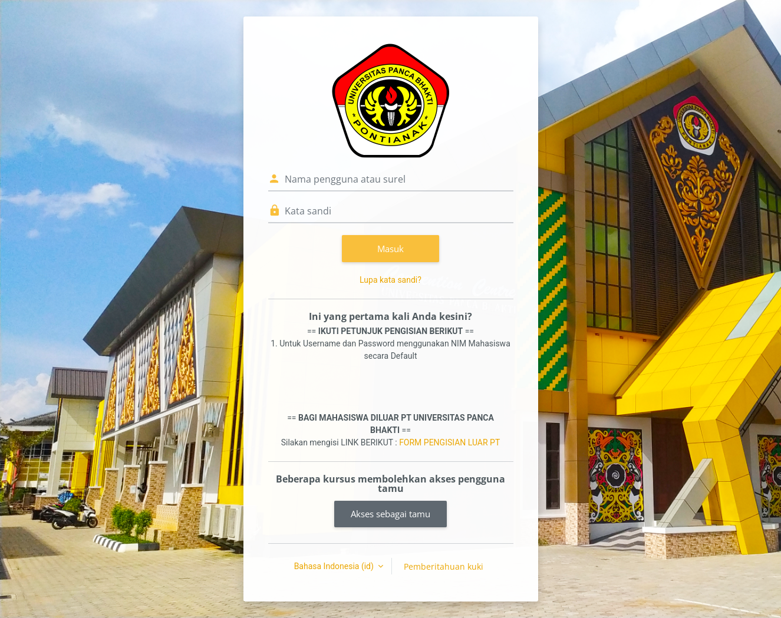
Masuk (390, 249)
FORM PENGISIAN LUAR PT (449, 442)
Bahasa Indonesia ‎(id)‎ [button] (335, 566)
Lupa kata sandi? (390, 280)
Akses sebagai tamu (390, 514)
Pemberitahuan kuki (443, 566)
